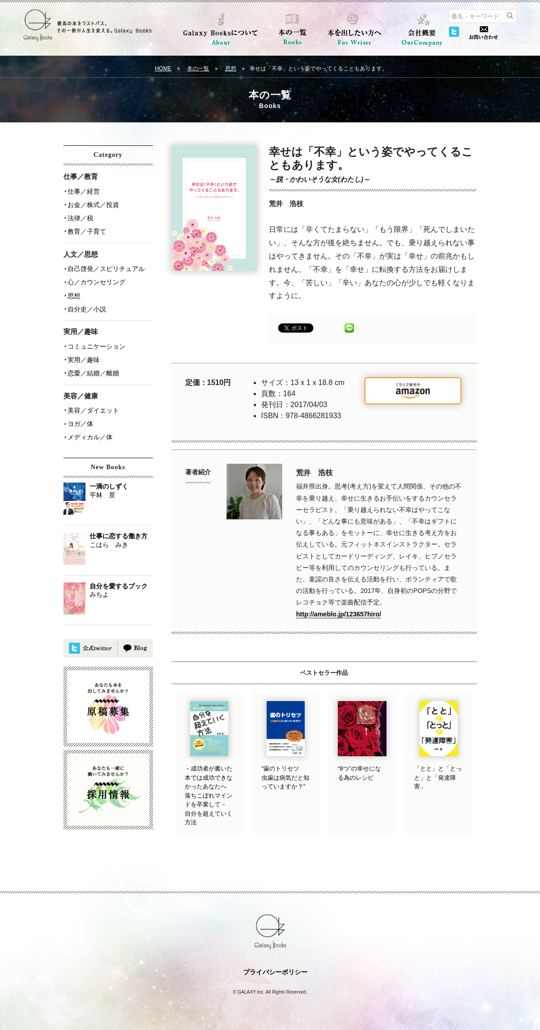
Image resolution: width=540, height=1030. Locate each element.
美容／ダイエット (93, 404)
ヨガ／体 (80, 417)
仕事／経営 (83, 191)
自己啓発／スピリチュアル (105, 266)
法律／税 (80, 216)
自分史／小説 (86, 305)
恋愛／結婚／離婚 (93, 367)
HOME (163, 68)
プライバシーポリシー (275, 972)
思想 (230, 68)
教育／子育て (86, 229)
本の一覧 (198, 68)
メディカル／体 (89, 430)
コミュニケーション (96, 341)
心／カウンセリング (96, 279)
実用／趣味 (83, 354)
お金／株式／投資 (93, 203)
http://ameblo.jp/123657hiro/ (338, 614)
